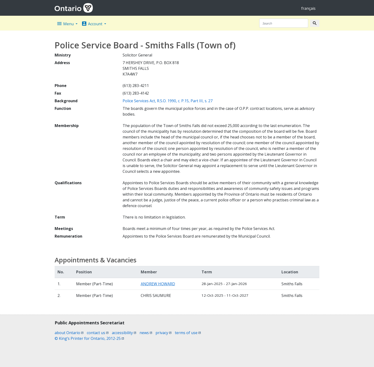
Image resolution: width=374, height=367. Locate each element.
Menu (66, 23)
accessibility (124, 332)
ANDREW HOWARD (158, 283)
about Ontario (69, 332)
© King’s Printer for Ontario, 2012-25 (89, 338)
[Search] (283, 23)
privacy (163, 332)
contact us (98, 332)
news (146, 332)
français (308, 8)
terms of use (188, 332)
